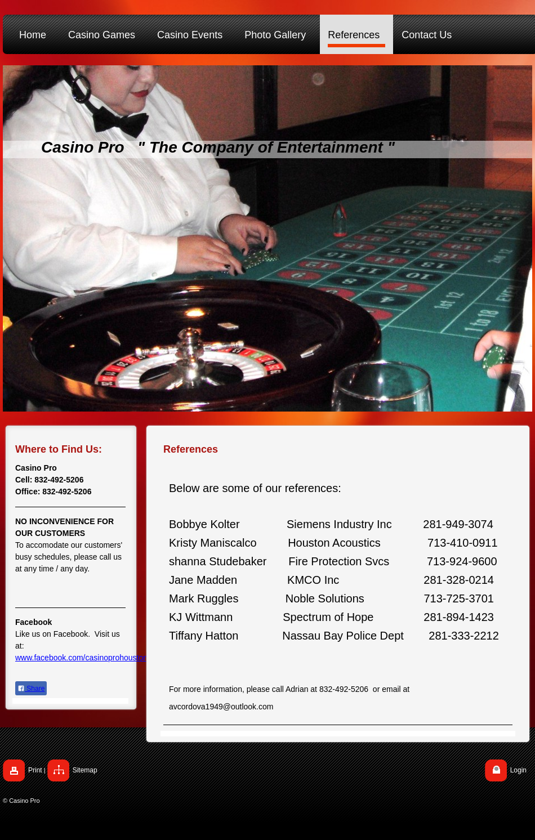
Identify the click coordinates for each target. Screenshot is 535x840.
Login (518, 770)
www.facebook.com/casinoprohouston (81, 657)
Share (30, 688)
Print (35, 770)
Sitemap (85, 770)
